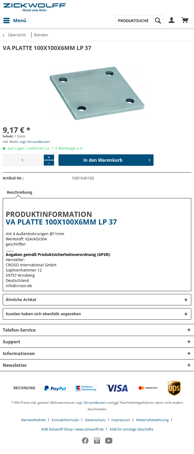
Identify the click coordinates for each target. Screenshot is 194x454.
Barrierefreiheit (33, 419)
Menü (14, 19)
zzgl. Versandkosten (35, 141)
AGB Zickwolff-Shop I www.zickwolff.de (72, 429)
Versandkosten (95, 402)
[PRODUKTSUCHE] (139, 20)
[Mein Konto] (171, 20)
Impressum (120, 419)
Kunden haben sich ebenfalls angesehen (43, 313)
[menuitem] (14, 20)
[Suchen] (158, 20)
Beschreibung (19, 192)
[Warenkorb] (185, 20)
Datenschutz (95, 419)
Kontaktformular (65, 419)
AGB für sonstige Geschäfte (131, 429)
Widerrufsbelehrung (152, 419)
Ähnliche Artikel (21, 299)
